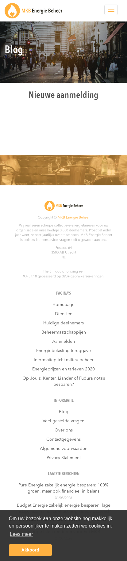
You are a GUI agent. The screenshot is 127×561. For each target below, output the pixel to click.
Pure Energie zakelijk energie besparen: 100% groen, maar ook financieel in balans (63, 488)
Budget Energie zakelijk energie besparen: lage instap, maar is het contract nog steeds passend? (63, 508)
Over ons (64, 430)
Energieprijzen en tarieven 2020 (63, 369)
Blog (63, 412)
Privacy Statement (64, 458)
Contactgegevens (63, 439)
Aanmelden (63, 341)
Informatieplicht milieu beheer (64, 360)
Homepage (63, 305)
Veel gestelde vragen (63, 421)
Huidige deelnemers (63, 323)
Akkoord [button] (30, 549)
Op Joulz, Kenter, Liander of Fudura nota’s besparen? (63, 381)
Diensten (63, 314)
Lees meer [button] (21, 534)
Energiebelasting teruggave (63, 351)
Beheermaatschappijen (63, 332)
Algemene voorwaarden (63, 449)
